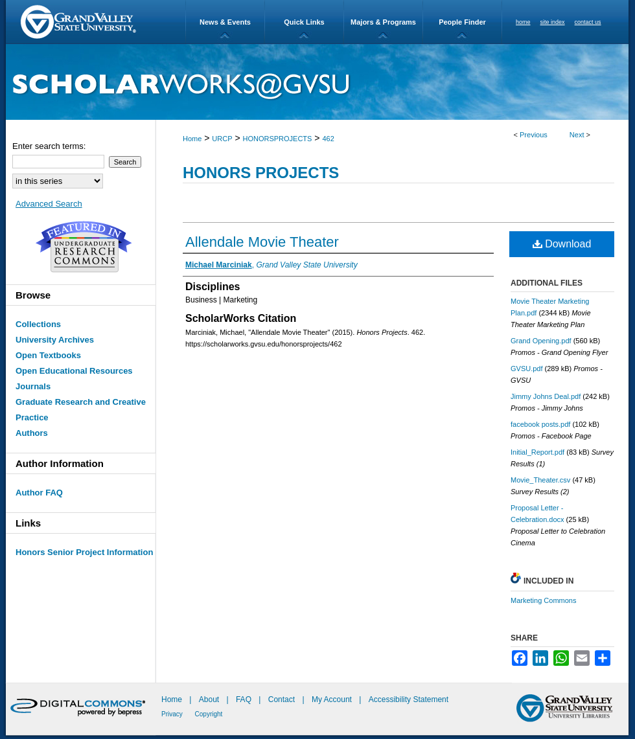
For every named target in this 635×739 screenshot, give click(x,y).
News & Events (225, 22)
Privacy (173, 714)
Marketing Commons (543, 600)
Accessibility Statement (408, 699)
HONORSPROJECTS (277, 138)
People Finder (462, 22)
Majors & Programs (383, 22)
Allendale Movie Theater (262, 242)
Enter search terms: (49, 146)
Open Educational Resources (74, 371)
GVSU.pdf (527, 368)
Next (577, 135)
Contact (281, 699)
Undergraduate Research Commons (83, 246)
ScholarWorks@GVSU (317, 82)
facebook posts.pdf (540, 424)
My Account (333, 699)
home (523, 22)
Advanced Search (49, 204)
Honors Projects (261, 172)
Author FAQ (39, 492)
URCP (222, 138)
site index (552, 22)
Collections (38, 324)
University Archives (55, 340)
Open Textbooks (48, 355)
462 (328, 138)
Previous (534, 135)
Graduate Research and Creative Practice (81, 409)
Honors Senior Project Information (84, 552)
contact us (588, 22)
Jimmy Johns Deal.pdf (546, 396)
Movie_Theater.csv (540, 480)
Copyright (209, 714)
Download (562, 243)
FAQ (244, 699)
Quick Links (304, 22)
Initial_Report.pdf (537, 452)
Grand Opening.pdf (541, 341)
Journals (33, 386)
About (210, 699)
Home (192, 138)
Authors (32, 433)
